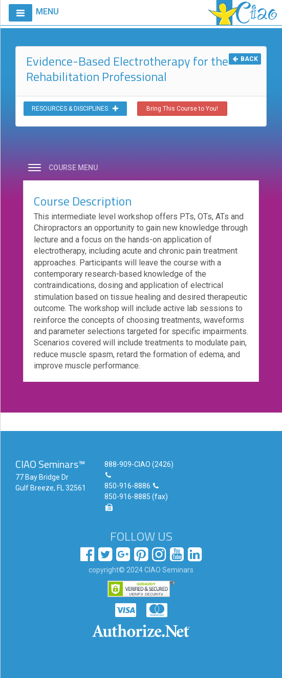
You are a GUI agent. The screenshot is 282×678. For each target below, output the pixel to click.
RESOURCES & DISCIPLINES (75, 108)
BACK (245, 59)
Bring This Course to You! (182, 108)
